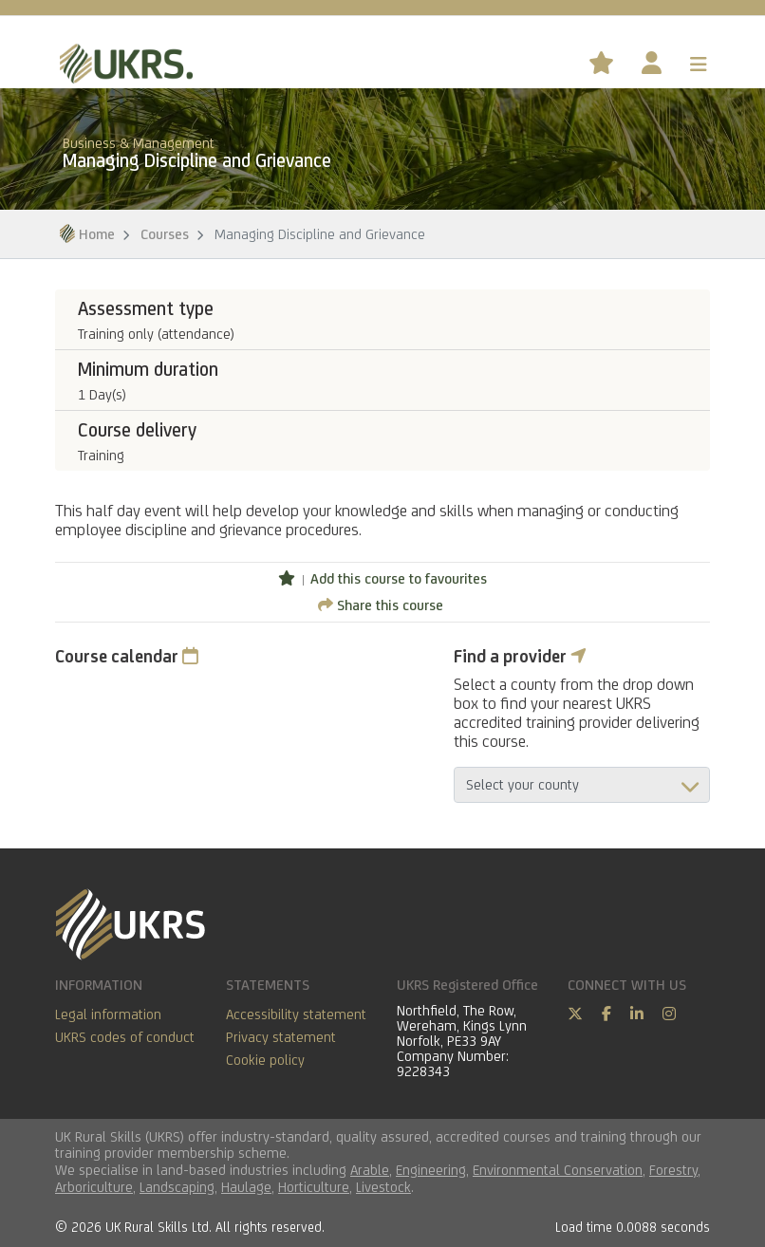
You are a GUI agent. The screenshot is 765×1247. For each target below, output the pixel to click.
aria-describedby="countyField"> (582, 785)
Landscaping (177, 1187)
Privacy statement (281, 1037)
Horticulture (313, 1187)
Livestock (383, 1187)
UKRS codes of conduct (125, 1037)
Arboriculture (94, 1187)
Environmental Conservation (558, 1170)
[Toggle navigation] (698, 64)
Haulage (246, 1187)
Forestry (673, 1170)
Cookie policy (265, 1060)
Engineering (431, 1170)
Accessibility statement (296, 1014)
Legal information (108, 1014)
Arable (369, 1170)
